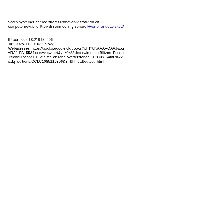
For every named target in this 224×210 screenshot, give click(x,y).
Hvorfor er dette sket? (106, 26)
